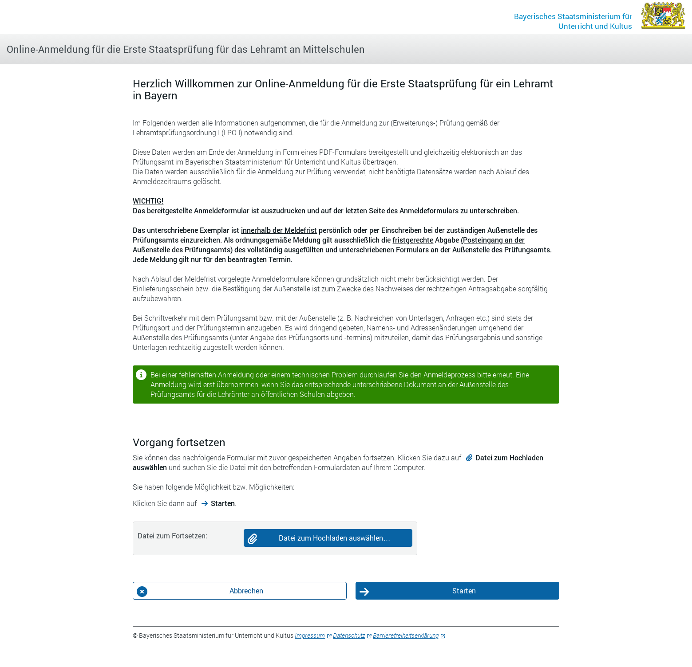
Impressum (310, 635)
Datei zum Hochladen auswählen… (334, 537)
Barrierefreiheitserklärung (406, 635)
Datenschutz (349, 635)
